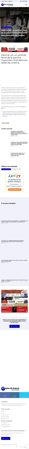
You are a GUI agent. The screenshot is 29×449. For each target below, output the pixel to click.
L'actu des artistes (6, 27)
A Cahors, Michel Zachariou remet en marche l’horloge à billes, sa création (14, 280)
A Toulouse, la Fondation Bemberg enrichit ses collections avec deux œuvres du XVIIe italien (19, 143)
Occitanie (14, 169)
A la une (12, 156)
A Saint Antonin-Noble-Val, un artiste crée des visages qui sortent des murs (18, 154)
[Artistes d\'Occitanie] (7, 4)
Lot (19, 169)
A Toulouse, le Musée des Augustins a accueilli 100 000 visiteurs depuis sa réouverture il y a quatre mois (19, 133)
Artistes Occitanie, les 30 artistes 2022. (11, 113)
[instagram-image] (8, 340)
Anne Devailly (6, 38)
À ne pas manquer (8, 203)
